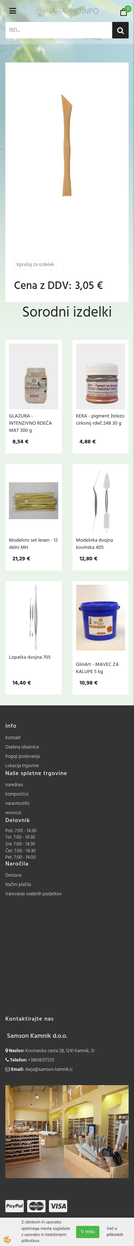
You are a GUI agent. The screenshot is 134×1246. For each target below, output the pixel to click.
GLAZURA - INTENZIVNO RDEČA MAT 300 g (30, 423)
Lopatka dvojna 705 (30, 657)
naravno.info (17, 803)
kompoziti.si (17, 794)
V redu (88, 1232)
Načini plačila (18, 884)
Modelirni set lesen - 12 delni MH (33, 543)
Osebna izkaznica (22, 747)
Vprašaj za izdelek (35, 265)
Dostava (13, 875)
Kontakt (13, 738)
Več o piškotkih (114, 1232)
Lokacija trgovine (22, 766)
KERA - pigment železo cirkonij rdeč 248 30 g (100, 419)
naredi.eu (14, 785)
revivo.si (13, 813)
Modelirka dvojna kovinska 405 (94, 543)
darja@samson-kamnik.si (49, 1069)
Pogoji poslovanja (22, 756)
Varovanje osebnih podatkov (33, 894)
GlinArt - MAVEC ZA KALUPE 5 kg (97, 668)
